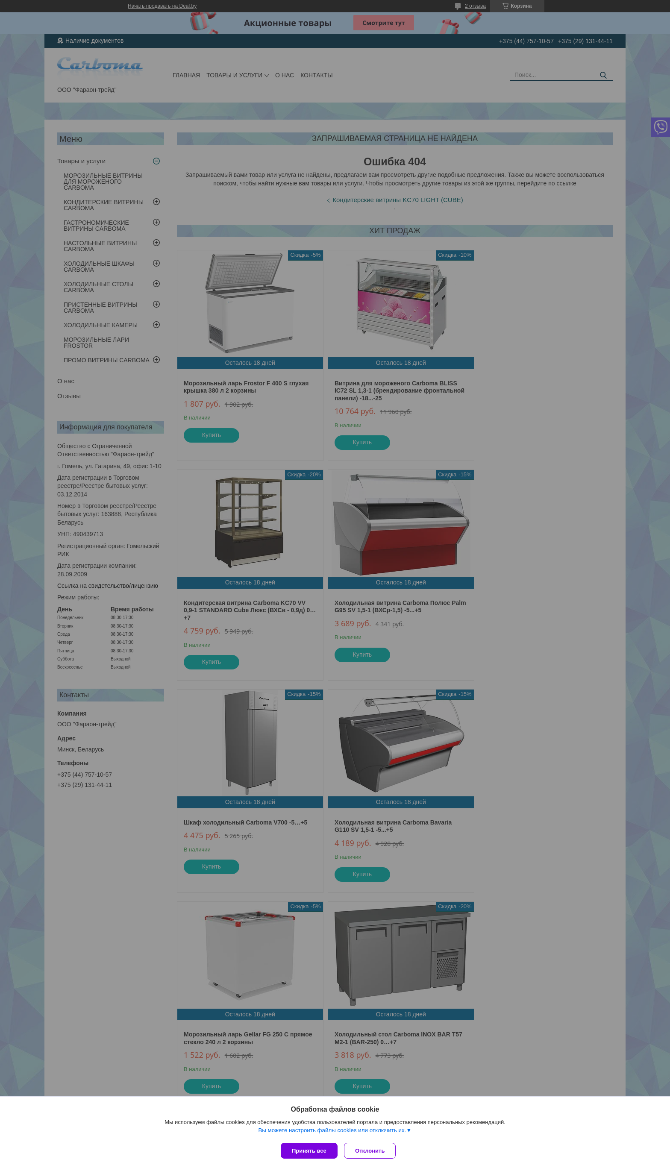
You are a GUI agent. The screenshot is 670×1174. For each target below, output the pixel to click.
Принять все (309, 1151)
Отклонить (372, 1151)
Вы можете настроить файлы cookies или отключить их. (332, 1132)
